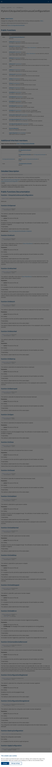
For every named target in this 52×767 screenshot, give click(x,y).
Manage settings (15, 763)
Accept (5, 763)
